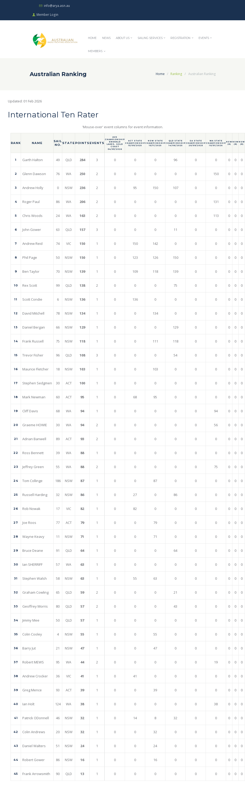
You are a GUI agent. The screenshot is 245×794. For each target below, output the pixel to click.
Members (95, 52)
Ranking (176, 75)
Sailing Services (150, 39)
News (106, 39)
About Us (123, 39)
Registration (181, 39)
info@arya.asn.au (57, 5)
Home (92, 39)
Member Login (48, 15)
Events (204, 39)
